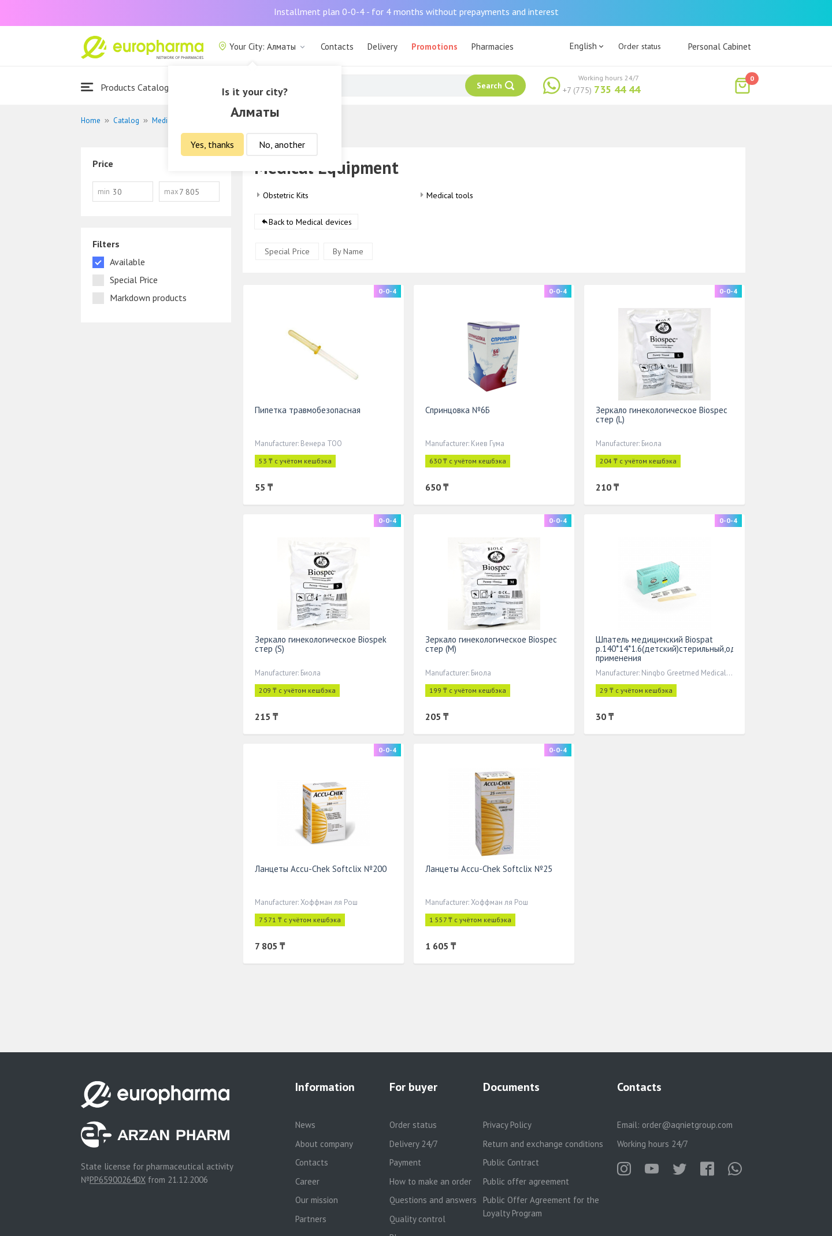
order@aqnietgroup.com (687, 1124)
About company (324, 1143)
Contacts (337, 46)
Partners (310, 1218)
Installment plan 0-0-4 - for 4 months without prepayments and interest (416, 11)
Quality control (417, 1218)
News (305, 1124)
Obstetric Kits (286, 195)
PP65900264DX (118, 1179)
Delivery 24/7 (413, 1143)
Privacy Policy (507, 1124)
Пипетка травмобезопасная (308, 409)
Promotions (434, 46)
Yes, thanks (212, 144)
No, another (282, 144)
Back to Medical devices (310, 222)
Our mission (316, 1199)
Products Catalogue (129, 87)
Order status (639, 46)
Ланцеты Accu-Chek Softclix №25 (488, 868)
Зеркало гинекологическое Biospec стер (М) (491, 644)
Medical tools (449, 195)
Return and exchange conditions (543, 1143)
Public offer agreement (526, 1181)
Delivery (382, 46)
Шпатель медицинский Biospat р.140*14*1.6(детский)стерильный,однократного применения (688, 648)
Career (307, 1181)
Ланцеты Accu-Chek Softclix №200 (321, 868)
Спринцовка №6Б (457, 409)
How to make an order (430, 1181)
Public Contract (511, 1162)
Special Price (287, 251)
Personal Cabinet (719, 46)
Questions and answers (433, 1199)
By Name (348, 251)
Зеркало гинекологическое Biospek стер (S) (321, 644)
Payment (405, 1162)
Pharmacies (492, 46)
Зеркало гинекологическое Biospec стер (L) (661, 414)
